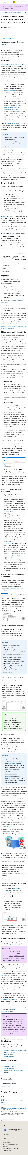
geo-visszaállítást (8, 511)
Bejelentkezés (24, 2)
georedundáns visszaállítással (11, 109)
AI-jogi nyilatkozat (7, 1138)
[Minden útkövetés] (2, 12)
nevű (12, 97)
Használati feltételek (7, 1148)
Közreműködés (11, 1140)
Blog (4, 1140)
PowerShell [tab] (16, 440)
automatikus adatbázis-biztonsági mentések (12, 64)
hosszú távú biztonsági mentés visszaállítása (15, 1050)
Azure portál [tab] (4, 440)
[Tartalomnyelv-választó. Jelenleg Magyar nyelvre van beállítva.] (6, 1125)
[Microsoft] (14, 2)
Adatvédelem (6, 1142)
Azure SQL (7, 12)
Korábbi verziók (16, 1138)
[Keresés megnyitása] (18, 2)
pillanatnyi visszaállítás (10, 90)
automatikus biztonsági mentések (12, 1064)
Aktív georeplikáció (9, 1056)
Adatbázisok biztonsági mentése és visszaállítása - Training (12, 1101)
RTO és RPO (13, 233)
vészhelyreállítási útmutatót (16, 956)
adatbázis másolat (8, 1054)
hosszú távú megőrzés (8, 328)
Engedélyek (5, 34)
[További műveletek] (25, 12)
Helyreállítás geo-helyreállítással (17, 944)
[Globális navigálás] (1, 2)
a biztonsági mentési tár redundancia (13, 774)
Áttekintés (4, 30)
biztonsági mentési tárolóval (13, 763)
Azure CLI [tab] (10, 440)
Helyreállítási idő (6, 32)
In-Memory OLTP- (10, 543)
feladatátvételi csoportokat (8, 999)
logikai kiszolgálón (10, 747)
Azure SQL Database (16, 12)
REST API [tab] (22, 440)
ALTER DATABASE (12, 395)
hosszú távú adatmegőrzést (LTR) (11, 123)
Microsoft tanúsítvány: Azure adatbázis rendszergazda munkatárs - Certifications (13, 1109)
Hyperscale (5, 216)
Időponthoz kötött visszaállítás (9, 36)
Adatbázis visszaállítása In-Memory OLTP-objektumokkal (14, 556)
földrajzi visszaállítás (9, 1052)
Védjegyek (16, 1148)
